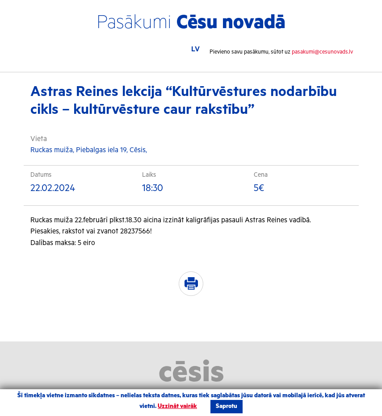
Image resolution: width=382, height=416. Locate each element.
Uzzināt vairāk (177, 406)
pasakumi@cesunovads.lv (322, 52)
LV (195, 49)
